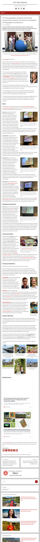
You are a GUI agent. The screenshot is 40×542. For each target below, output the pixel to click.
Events (15, 454)
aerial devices (8, 296)
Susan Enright (5, 59)
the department (12, 78)
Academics (5, 454)
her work (11, 209)
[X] (6, 450)
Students (24, 454)
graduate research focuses (12, 183)
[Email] (11, 450)
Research (21, 454)
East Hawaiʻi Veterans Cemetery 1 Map (28, 257)
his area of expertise (17, 293)
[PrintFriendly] (14, 450)
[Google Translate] (16, 450)
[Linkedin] (9, 450)
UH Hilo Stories (20, 2)
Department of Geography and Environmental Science (20, 55)
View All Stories (28, 454)
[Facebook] (3, 450)
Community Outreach (10, 454)
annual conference (16, 63)
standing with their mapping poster (27, 248)
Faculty (18, 454)
